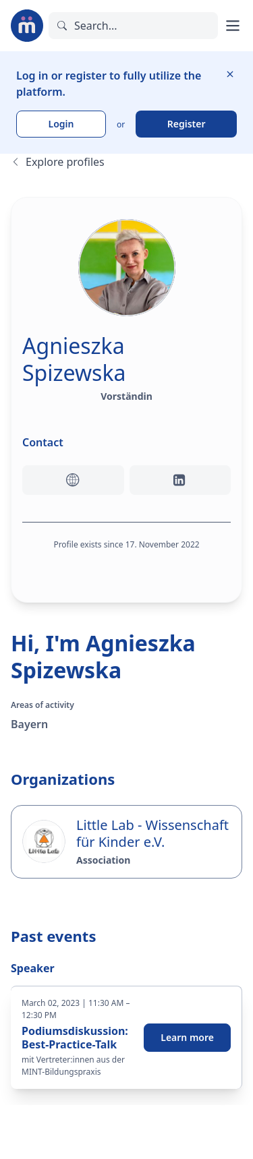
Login (61, 123)
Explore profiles (58, 161)
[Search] (133, 25)
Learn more (187, 1037)
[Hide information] (230, 74)
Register (186, 123)
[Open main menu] (232, 25)
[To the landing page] (27, 25)
